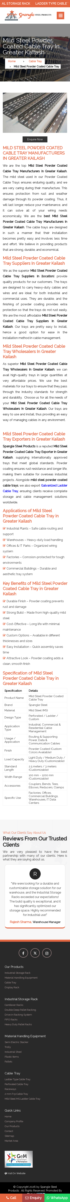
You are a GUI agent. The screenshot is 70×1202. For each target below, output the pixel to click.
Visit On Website (15, 1173)
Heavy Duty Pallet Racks (18, 1024)
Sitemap (9, 1136)
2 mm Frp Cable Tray (16, 1094)
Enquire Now (35, 139)
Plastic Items (12, 1056)
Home (11, 61)
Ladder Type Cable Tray (17, 1079)
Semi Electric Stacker (16, 1042)
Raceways (10, 1089)
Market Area (11, 1140)
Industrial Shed (13, 1051)
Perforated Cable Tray (16, 1084)
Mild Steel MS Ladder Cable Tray (22, 1098)
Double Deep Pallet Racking (20, 1009)
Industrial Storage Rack (17, 972)
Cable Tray (35, 61)
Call (11, 1198)
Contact (9, 1131)
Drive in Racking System (18, 1014)
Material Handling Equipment (21, 977)
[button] (35, 117)
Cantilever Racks (14, 1005)
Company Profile (14, 1121)
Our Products (12, 1126)
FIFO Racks (11, 1019)
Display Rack (12, 987)
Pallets (8, 1061)
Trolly (8, 1047)
